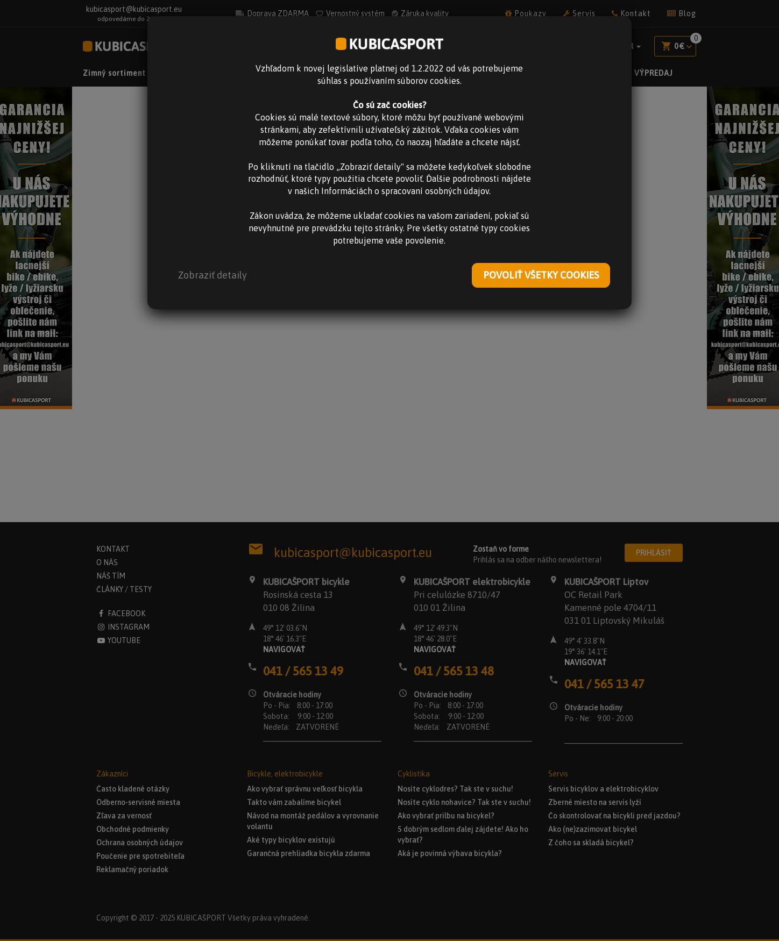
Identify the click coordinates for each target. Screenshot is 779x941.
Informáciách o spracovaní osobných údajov (405, 191)
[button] (212, 275)
